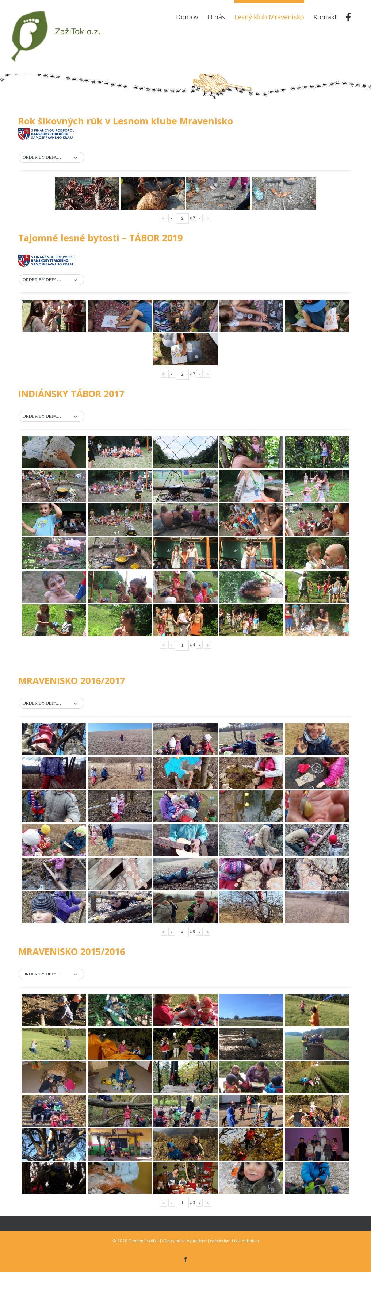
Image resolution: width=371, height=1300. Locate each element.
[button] (51, 157)
